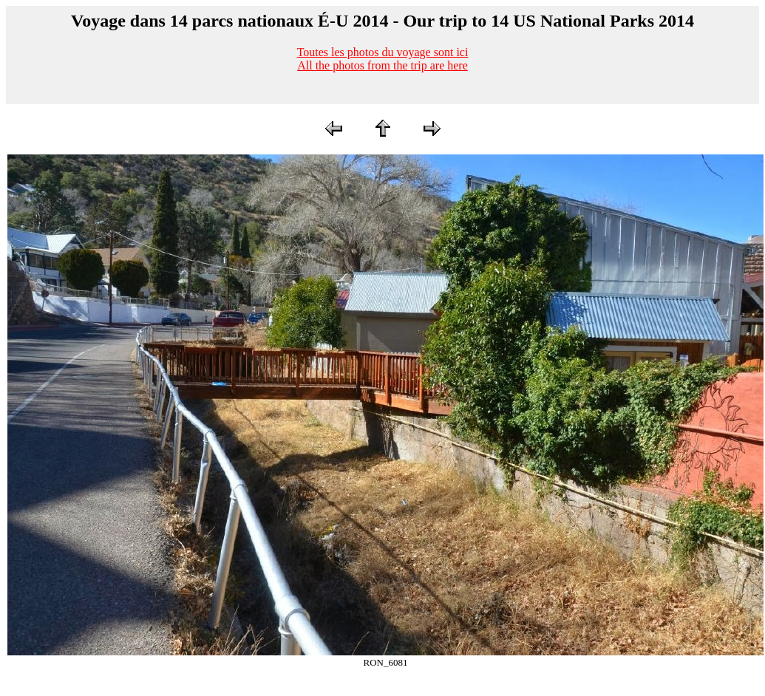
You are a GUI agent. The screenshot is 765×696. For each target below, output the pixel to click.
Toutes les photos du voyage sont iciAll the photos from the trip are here (383, 59)
